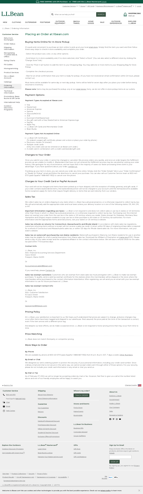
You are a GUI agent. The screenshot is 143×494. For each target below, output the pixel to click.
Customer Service (70, 6)
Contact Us (50, 270)
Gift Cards (90, 6)
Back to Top (7, 385)
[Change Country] (133, 385)
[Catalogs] (10, 82)
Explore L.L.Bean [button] (132, 22)
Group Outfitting (80, 436)
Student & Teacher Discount (48, 432)
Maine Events (78, 411)
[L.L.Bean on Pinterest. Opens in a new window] (113, 419)
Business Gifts (78, 428)
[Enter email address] (120, 457)
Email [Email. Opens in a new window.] (6, 406)
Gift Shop (77, 449)
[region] (71, 1)
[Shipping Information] (10, 48)
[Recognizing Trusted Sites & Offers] (10, 55)
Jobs (111, 411)
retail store (93, 47)
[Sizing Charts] (10, 60)
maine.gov (123, 237)
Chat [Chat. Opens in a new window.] (6, 402)
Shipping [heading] (41, 391)
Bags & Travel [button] (76, 22)
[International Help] (10, 102)
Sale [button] (102, 22)
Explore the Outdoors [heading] (11, 445)
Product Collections (19, 474)
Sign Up (114, 462)
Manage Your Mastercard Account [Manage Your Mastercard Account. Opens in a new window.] (50, 457)
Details (103, 2)
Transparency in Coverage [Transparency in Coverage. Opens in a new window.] (46, 477)
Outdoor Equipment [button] (60, 22)
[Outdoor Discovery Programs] (10, 108)
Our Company (114, 407)
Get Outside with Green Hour (13, 453)
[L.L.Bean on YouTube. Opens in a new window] (120, 419)
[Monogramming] (10, 68)
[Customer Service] (10, 34)
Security (31, 474)
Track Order (81, 395)
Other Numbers (126, 355)
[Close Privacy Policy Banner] (139, 490)
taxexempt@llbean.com (36, 306)
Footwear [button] (45, 22)
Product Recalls (8, 477)
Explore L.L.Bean (115, 396)
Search (101, 14)
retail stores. (81, 89)
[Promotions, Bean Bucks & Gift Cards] (10, 97)
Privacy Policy (42, 474)
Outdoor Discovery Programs (12, 449)
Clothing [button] (16, 22)
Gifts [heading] (76, 445)
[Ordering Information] (10, 86)
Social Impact (114, 399)
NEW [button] (5, 22)
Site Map (5, 474)
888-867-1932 (20, 399)
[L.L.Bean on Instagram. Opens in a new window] (117, 419)
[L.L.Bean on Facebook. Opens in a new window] (110, 419)
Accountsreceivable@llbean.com (38, 266)
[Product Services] (10, 72)
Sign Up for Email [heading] (116, 445)
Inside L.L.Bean (114, 403)
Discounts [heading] (42, 417)
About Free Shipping (45, 395)
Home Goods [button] (91, 22)
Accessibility (62, 477)
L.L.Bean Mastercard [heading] (48, 445)
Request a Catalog (116, 415)
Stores (82, 6)
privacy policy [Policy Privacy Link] (106, 490)
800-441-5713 (9, 395)
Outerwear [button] (30, 22)
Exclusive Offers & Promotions (48, 436)
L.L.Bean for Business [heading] (83, 424)
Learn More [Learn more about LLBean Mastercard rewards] (42, 449)
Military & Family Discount (47, 429)
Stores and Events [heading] (81, 404)
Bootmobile (78, 415)
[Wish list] (134, 16)
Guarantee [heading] (42, 404)
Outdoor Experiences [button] (116, 22)
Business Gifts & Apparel (105, 6)
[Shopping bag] (132, 13)
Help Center (9, 411)
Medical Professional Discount (49, 421)
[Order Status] (10, 44)
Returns (40, 412)
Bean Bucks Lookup (45, 453)
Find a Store (78, 408)
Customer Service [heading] (10, 391)
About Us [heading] (113, 392)
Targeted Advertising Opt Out (14, 481)
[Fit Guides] (10, 64)
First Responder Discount (47, 425)
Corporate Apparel (80, 432)
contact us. (72, 167)
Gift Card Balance (80, 457)
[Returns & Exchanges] (10, 39)
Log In (139, 6)
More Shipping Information (47, 398)
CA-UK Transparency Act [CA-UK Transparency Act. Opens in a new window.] (25, 477)
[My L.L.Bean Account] (10, 77)
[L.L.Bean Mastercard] (125, 6)
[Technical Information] (10, 92)
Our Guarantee (43, 408)
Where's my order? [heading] (82, 391)
